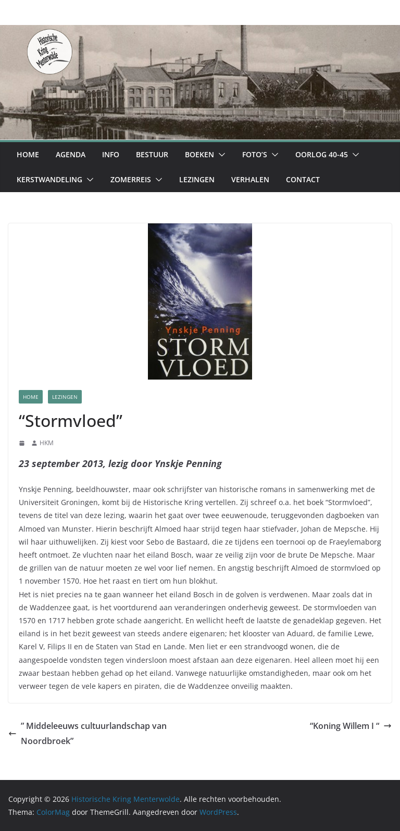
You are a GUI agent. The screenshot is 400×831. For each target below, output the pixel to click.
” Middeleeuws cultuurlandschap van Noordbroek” (87, 733)
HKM (47, 442)
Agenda (70, 154)
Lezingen (197, 179)
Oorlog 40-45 (321, 154)
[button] (220, 154)
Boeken (199, 154)
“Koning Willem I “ (351, 726)
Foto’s (254, 154)
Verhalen (250, 179)
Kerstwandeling (49, 179)
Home (28, 154)
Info (110, 154)
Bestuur (152, 154)
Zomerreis (130, 179)
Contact (303, 179)
